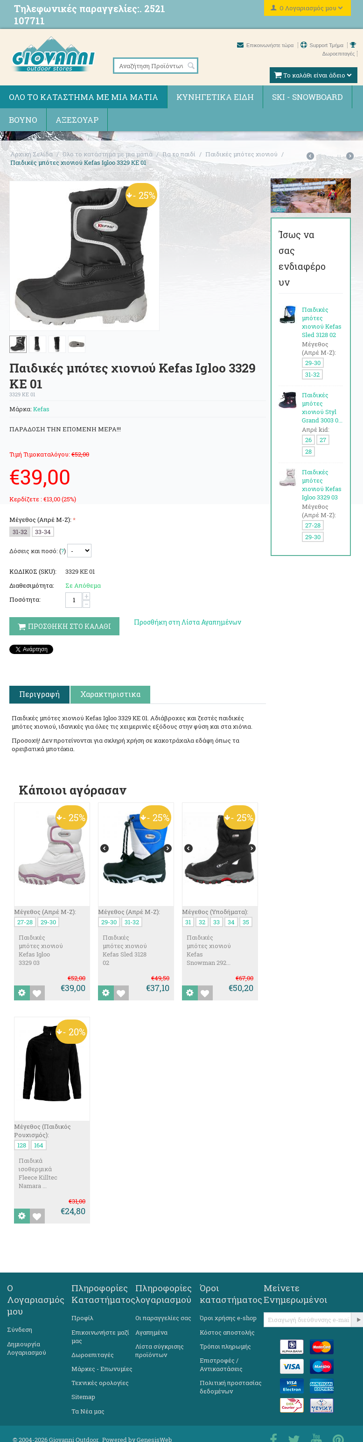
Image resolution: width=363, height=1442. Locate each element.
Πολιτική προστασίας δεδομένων (231, 1387)
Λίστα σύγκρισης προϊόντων (159, 1350)
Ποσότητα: (25, 599)
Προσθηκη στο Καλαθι (64, 626)
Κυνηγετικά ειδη (215, 96)
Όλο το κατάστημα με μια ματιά (83, 96)
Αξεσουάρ (77, 119)
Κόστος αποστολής (227, 1332)
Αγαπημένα (151, 1332)
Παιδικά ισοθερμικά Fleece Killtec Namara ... (38, 1173)
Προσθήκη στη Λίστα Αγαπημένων (187, 622)
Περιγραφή (39, 694)
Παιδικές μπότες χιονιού (241, 154)
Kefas (41, 409)
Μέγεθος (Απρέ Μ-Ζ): (40, 519)
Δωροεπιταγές (92, 1355)
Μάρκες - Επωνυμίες (102, 1369)
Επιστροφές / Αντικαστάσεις (221, 1364)
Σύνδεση (19, 1329)
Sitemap (83, 1397)
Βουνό (23, 119)
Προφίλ (82, 1318)
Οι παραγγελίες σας (163, 1318)
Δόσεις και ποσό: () (37, 551)
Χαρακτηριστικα (110, 694)
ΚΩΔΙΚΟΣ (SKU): (32, 571)
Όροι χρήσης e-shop (228, 1318)
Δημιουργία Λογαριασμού (26, 1348)
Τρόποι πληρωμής (225, 1346)
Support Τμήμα (322, 45)
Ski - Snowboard (307, 96)
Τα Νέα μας (88, 1411)
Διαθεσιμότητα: (31, 585)
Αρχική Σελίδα (31, 154)
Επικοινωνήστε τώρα (266, 45)
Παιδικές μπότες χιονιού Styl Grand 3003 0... (322, 407)
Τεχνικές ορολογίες (100, 1383)
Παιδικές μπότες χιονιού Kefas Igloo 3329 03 (41, 950)
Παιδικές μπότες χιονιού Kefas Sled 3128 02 (125, 950)
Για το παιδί (178, 154)
